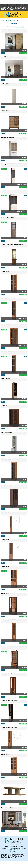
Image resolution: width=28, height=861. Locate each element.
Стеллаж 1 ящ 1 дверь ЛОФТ (7, 217)
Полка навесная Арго (5, 781)
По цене (22, 26)
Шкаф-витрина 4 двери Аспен (7, 137)
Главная (2, 20)
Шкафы (18, 20)
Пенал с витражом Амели (6, 432)
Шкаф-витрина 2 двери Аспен (7, 164)
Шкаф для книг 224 (5, 271)
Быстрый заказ (23, 53)
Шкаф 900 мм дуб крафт (6, 29)
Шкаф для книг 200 (5, 754)
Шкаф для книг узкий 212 (6, 459)
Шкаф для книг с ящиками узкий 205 (9, 620)
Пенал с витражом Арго (6, 378)
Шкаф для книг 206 (5, 593)
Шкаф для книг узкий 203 (6, 673)
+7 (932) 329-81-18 (13, 849)
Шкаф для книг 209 (5, 512)
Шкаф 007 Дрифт (5, 83)
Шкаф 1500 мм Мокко (5, 56)
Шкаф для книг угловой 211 (7, 485)
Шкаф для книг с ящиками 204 (7, 646)
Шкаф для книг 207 (5, 566)
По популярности (15, 26)
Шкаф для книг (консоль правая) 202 (9, 727)
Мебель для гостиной (10, 20)
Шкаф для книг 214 (5, 405)
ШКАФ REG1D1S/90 (5, 110)
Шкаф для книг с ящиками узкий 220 (9, 298)
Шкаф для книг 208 (5, 539)
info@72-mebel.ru (14, 851)
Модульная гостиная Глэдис (7, 807)
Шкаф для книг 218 (5, 325)
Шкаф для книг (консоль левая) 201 (9, 700)
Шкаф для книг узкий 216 (6, 351)
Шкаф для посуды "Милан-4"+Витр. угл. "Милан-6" (12, 244)
